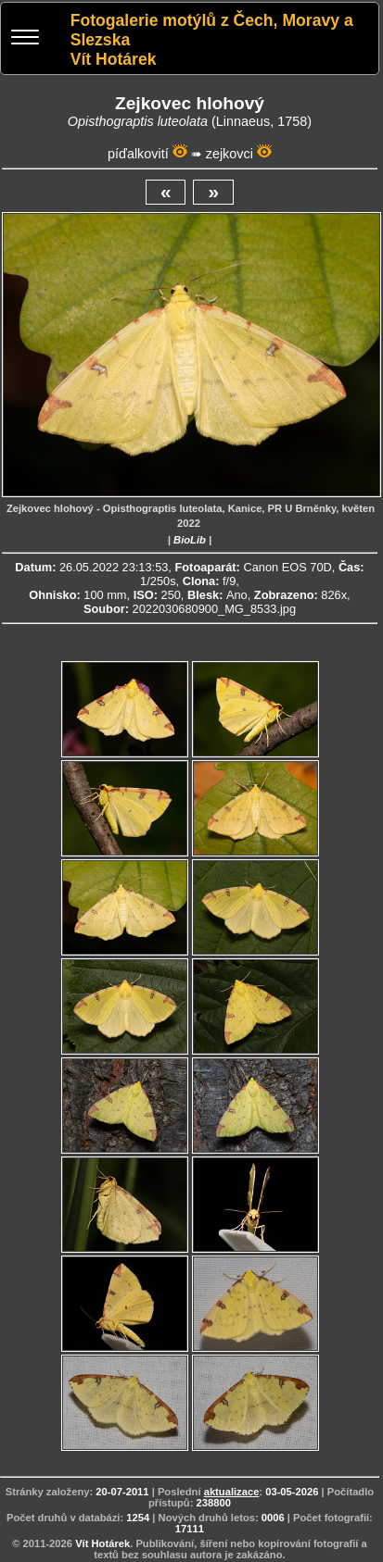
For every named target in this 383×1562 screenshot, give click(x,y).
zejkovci (229, 153)
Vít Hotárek (102, 1543)
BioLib (189, 539)
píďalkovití (138, 153)
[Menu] (25, 39)
